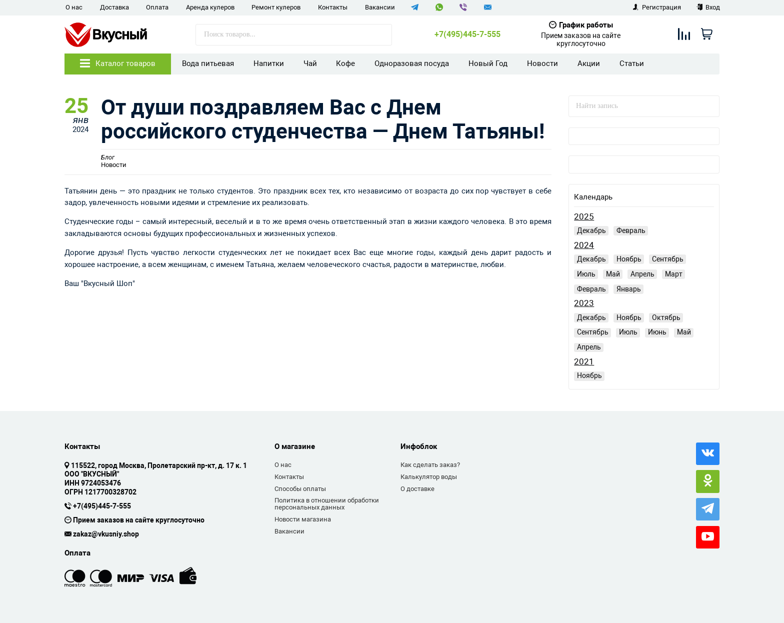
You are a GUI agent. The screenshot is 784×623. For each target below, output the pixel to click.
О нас (74, 7)
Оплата (157, 7)
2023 (584, 303)
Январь (628, 289)
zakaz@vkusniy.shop (106, 534)
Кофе (345, 63)
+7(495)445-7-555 (467, 34)
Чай (310, 63)
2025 (584, 216)
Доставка (114, 7)
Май (613, 274)
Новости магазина (302, 519)
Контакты (333, 7)
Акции (589, 63)
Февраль (631, 230)
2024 (584, 245)
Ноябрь (629, 259)
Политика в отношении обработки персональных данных (326, 503)
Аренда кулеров (210, 7)
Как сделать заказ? (430, 465)
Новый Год (488, 63)
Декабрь (591, 230)
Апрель (642, 274)
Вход (708, 7)
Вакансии (380, 7)
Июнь (657, 332)
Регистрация (656, 7)
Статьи (632, 63)
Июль (586, 274)
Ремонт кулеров (276, 7)
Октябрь (666, 318)
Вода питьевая (208, 63)
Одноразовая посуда (411, 63)
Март (673, 274)
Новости (542, 63)
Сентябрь (668, 259)
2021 (584, 362)
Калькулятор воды (428, 477)
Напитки (269, 63)
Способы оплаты (300, 489)
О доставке (417, 489)
